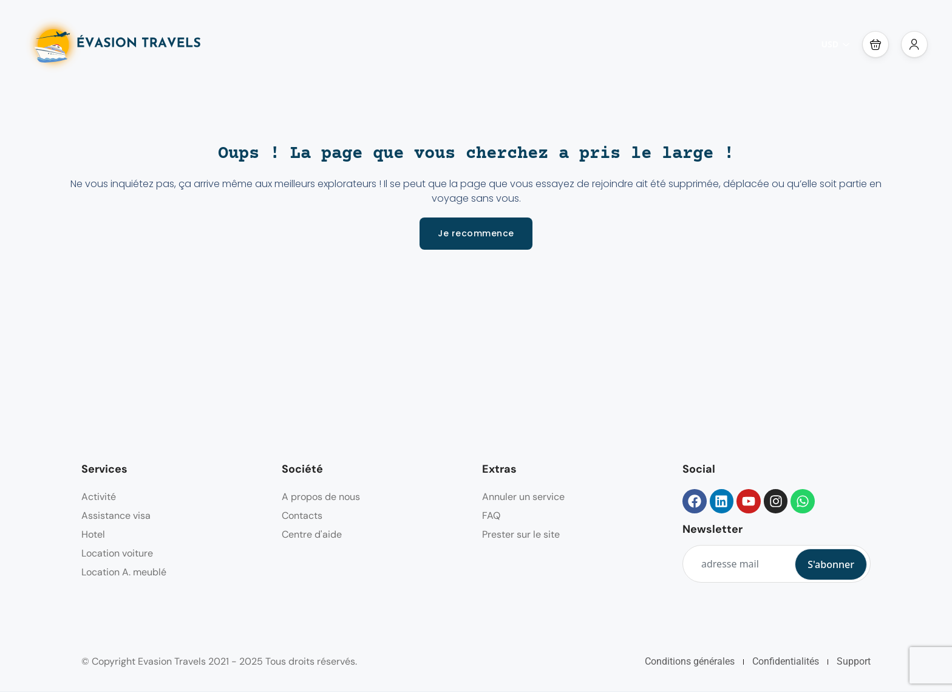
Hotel (93, 534)
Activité (98, 496)
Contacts (302, 515)
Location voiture (117, 553)
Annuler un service (523, 496)
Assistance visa (116, 515)
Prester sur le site (521, 534)
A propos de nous (321, 496)
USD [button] (835, 44)
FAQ (491, 515)
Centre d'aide (312, 534)
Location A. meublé (123, 572)
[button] (875, 44)
